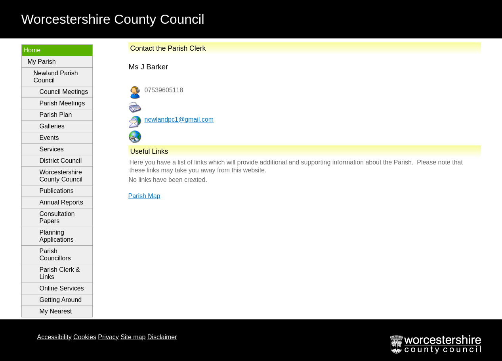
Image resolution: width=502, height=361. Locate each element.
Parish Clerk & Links (60, 273)
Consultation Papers (57, 217)
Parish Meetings (62, 103)
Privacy (108, 337)
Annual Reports (61, 202)
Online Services (62, 288)
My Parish (42, 61)
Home (32, 50)
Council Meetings (64, 91)
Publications (57, 190)
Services (52, 149)
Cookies (84, 337)
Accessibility (54, 337)
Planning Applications (57, 236)
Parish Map (144, 196)
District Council (61, 160)
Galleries (52, 126)
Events (49, 137)
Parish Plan (56, 114)
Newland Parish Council (56, 77)
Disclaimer (162, 337)
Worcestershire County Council (61, 176)
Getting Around (61, 299)
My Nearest (56, 311)
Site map (132, 337)
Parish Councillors (55, 255)
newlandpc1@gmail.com (179, 119)
